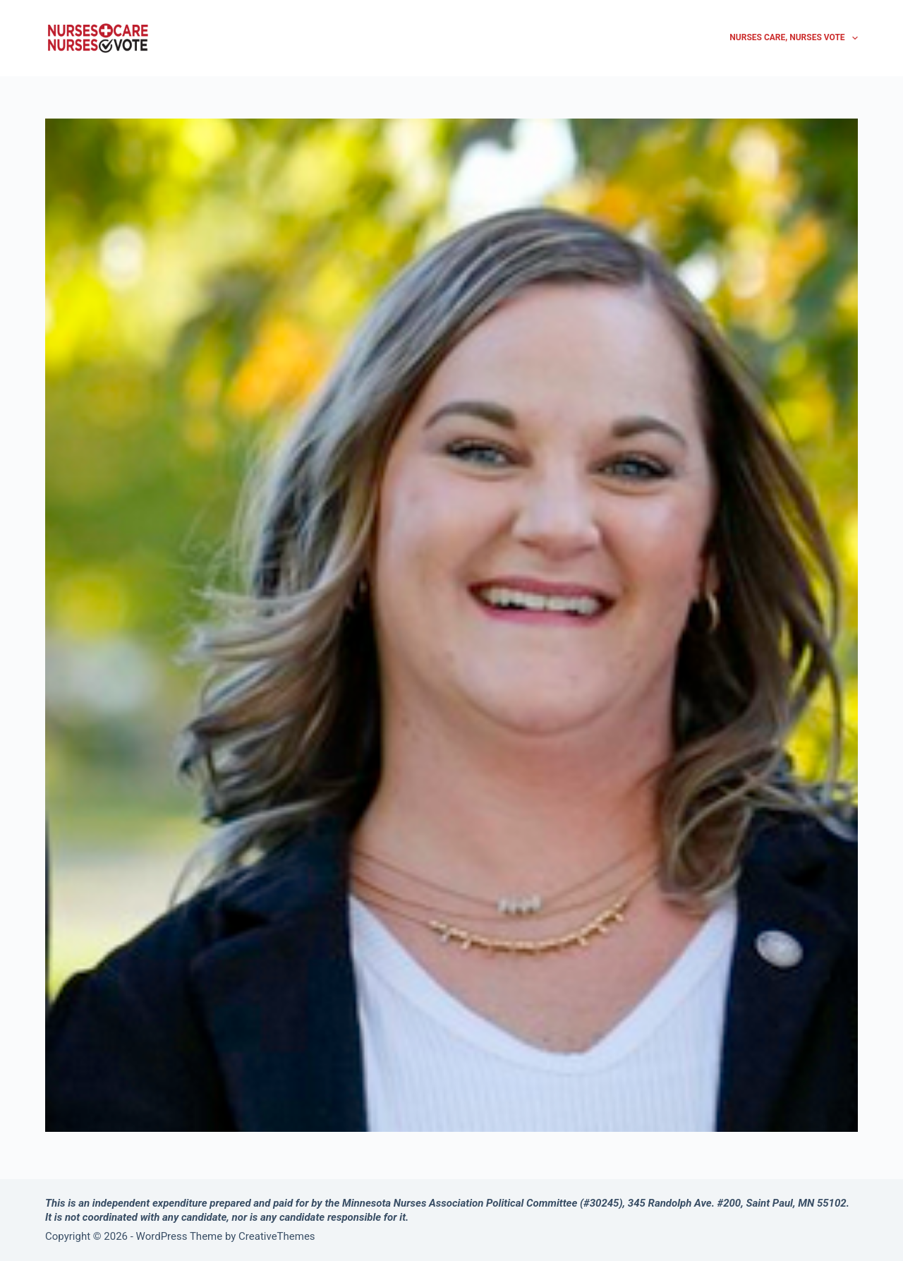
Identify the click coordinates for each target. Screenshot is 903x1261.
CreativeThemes (276, 1236)
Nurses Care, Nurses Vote (793, 38)
